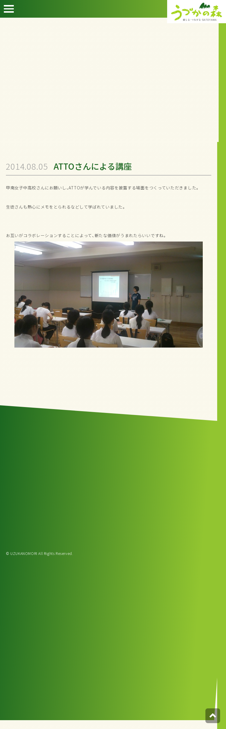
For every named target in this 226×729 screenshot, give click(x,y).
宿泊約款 (217, 79)
